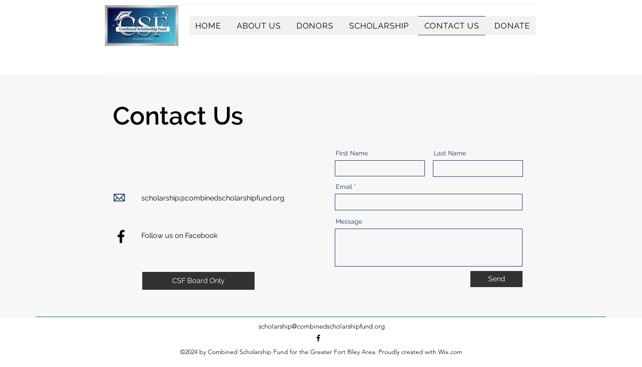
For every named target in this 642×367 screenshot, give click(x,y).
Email (344, 187)
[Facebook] (121, 236)
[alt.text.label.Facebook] (318, 338)
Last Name (450, 153)
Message (349, 221)
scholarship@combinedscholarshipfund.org (212, 198)
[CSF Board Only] (198, 281)
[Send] (496, 279)
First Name (352, 153)
